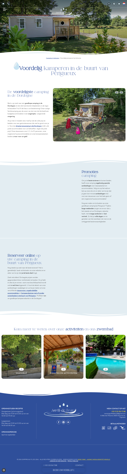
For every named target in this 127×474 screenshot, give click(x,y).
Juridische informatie (58, 461)
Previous (117, 92)
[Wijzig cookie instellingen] (4, 470)
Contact (79, 465)
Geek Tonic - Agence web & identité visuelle (94, 459)
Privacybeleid (73, 461)
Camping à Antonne (52, 58)
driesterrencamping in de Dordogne (29, 126)
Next (121, 92)
